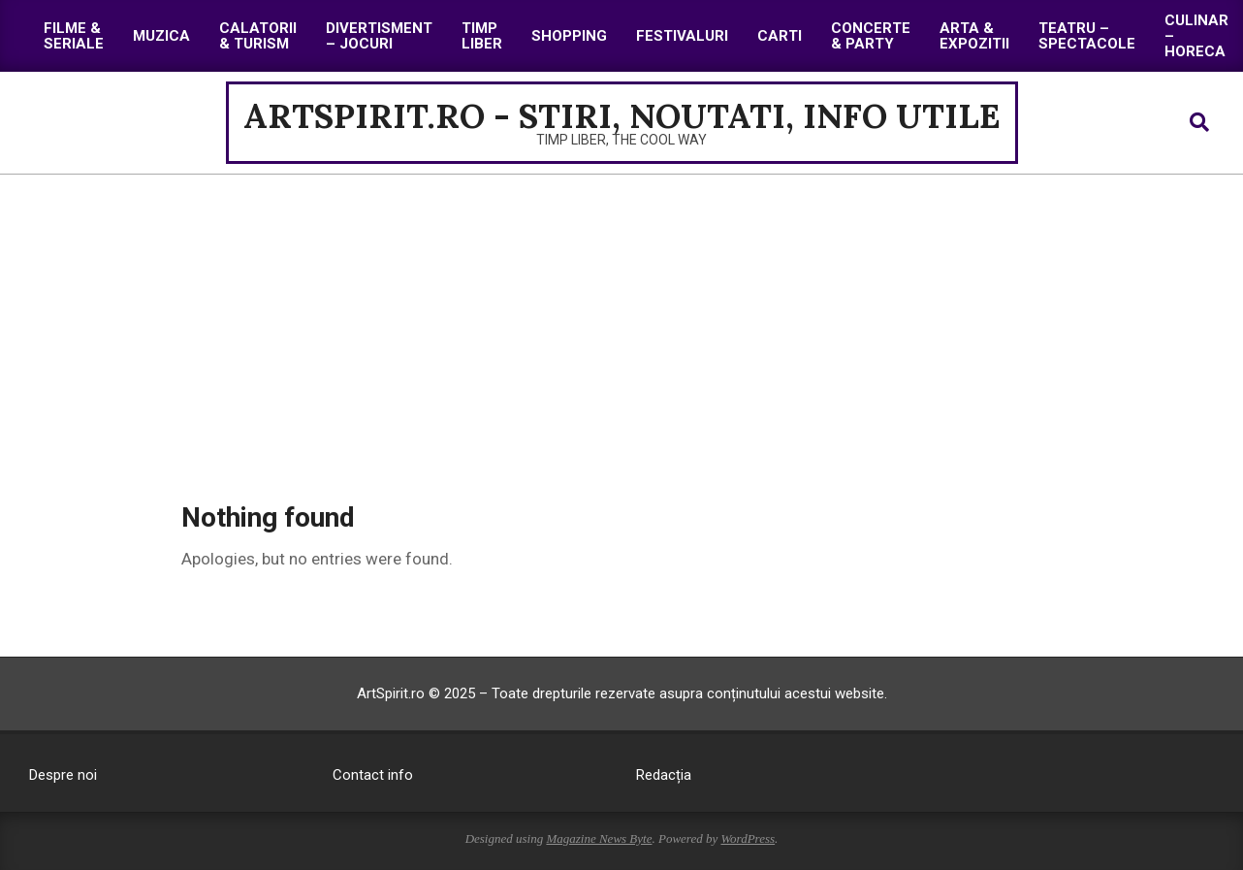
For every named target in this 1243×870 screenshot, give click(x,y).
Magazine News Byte (599, 838)
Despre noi (63, 775)
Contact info (373, 775)
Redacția (663, 775)
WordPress (747, 838)
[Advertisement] (621, 320)
